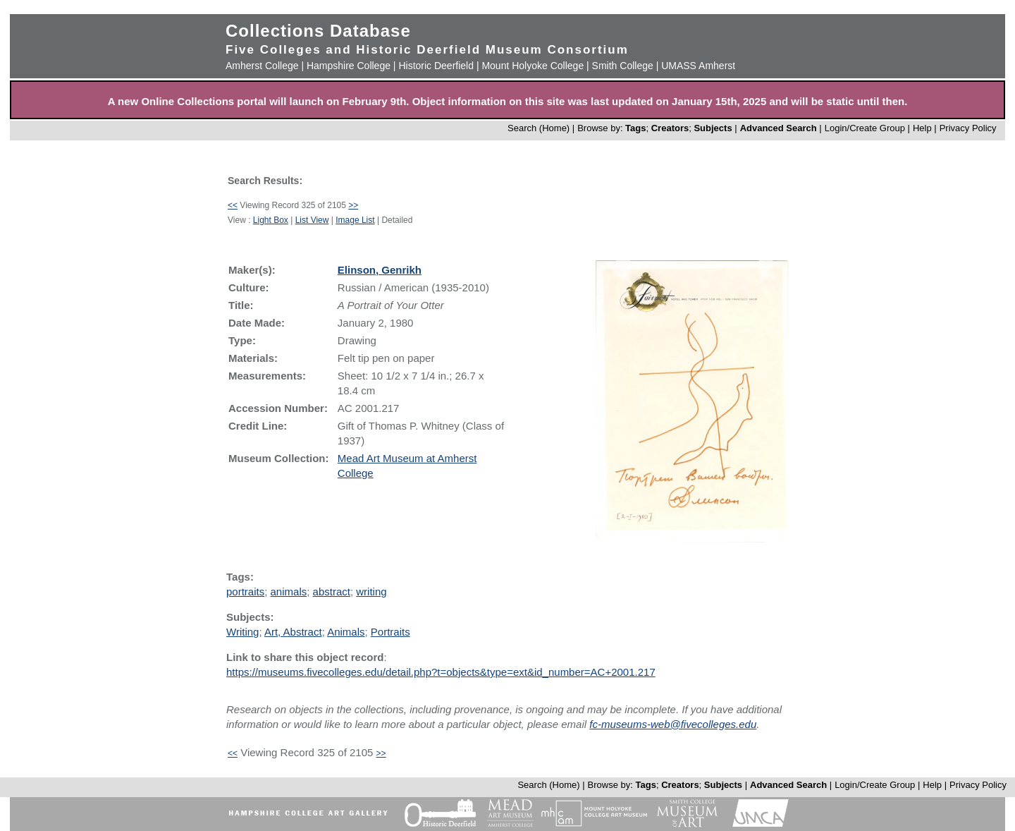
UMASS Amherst (698, 65)
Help (922, 128)
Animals (345, 632)
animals (289, 592)
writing (371, 592)
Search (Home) (539, 128)
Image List (355, 220)
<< (233, 205)
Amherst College (262, 65)
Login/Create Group (866, 128)
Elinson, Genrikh (380, 270)
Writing (242, 632)
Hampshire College (348, 65)
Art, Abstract (293, 632)
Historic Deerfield (436, 65)
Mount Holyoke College (532, 65)
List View (312, 220)
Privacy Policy (968, 128)
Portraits (390, 632)
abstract (331, 592)
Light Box (270, 220)
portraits (245, 592)
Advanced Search (778, 128)
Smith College (622, 65)
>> (353, 205)
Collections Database (318, 30)
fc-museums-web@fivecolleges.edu (672, 724)
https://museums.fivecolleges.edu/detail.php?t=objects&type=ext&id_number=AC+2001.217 (441, 672)
